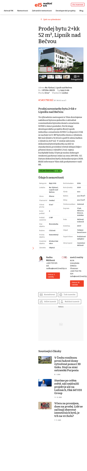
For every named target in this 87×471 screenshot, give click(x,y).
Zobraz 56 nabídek (75, 283)
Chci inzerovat (77, 5)
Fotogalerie (76, 78)
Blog (81, 10)
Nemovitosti (22, 10)
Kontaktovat (49, 295)
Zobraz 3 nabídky (51, 275)
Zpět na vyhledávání (52, 19)
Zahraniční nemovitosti (42, 10)
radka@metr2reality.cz (56, 268)
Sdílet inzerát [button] (50, 302)
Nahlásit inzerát (72, 302)
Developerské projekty (66, 10)
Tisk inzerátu (69, 295)
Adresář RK (8, 10)
